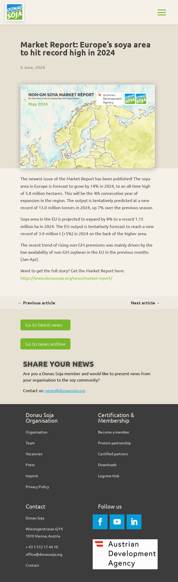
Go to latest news (44, 324)
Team (30, 442)
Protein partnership (114, 442)
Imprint (32, 475)
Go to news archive (45, 344)
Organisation (36, 432)
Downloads (107, 464)
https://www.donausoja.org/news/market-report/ (66, 278)
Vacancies (34, 453)
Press (30, 464)
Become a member (113, 432)
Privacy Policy (37, 486)
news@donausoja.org (65, 390)
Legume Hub (108, 475)
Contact (32, 565)
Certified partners (113, 453)
